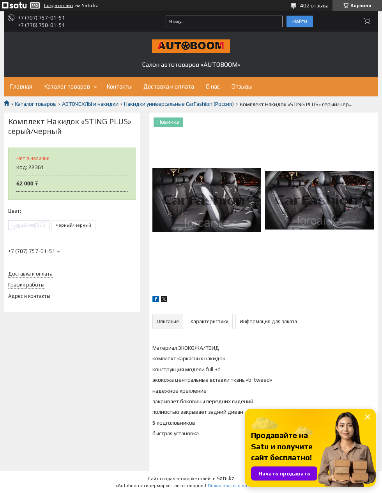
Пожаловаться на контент (237, 485)
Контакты (119, 86)
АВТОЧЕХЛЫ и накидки (90, 104)
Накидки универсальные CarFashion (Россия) (179, 104)
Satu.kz (225, 478)
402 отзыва (314, 5)
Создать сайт (58, 5)
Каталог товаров (67, 86)
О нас (213, 86)
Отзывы (242, 86)
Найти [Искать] (299, 21)
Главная (21, 86)
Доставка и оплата (168, 86)
